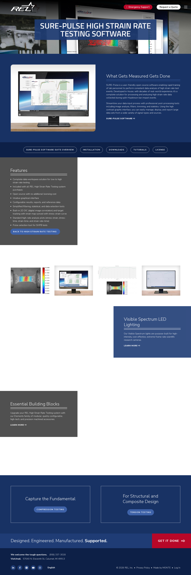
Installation (91, 149)
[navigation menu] (184, 7)
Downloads (116, 149)
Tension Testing (140, 512)
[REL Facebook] (19, 567)
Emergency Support (139, 7)
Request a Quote (168, 7)
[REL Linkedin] (13, 567)
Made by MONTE (162, 567)
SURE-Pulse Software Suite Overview (50, 149)
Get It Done (168, 541)
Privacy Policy (143, 567)
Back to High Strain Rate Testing (35, 231)
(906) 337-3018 (57, 554)
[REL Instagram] (40, 567)
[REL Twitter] (26, 567)
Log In (177, 567)
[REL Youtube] (33, 567)
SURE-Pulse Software (119, 118)
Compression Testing (50, 509)
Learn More (131, 345)
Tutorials (140, 149)
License (160, 149)
